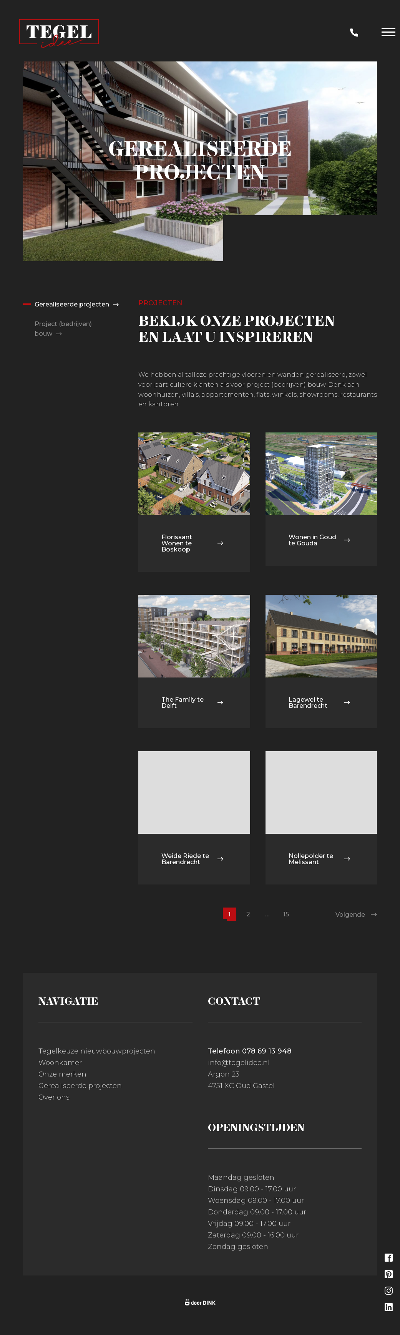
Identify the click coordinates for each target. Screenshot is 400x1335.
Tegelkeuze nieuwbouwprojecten (96, 1051)
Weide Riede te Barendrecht (192, 859)
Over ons (54, 1097)
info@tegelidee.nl (239, 1062)
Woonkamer (60, 1062)
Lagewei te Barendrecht (319, 702)
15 (286, 914)
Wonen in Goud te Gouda (319, 540)
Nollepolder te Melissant (319, 859)
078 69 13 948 (267, 1051)
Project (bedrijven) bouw (63, 329)
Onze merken (62, 1074)
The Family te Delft (192, 702)
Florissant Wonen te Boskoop (192, 543)
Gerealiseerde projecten (72, 304)
